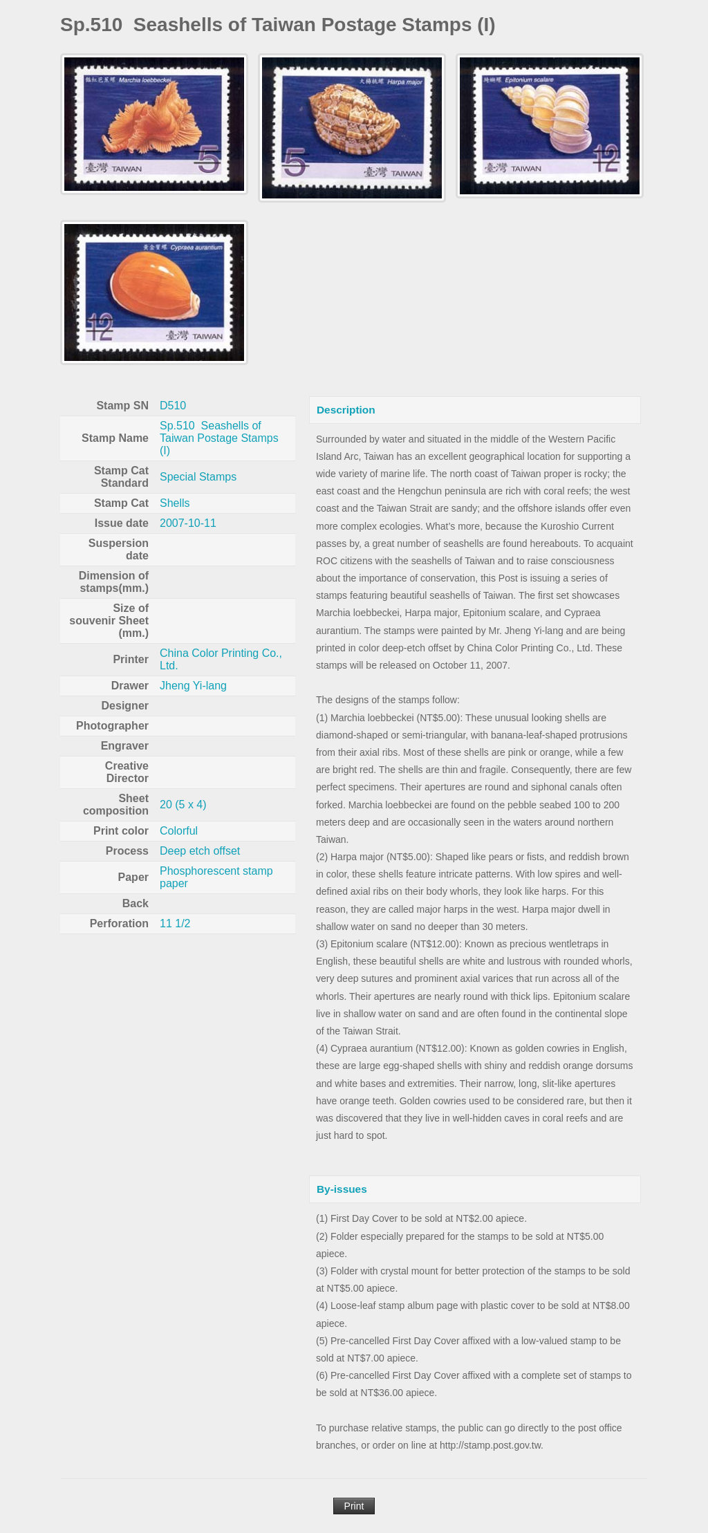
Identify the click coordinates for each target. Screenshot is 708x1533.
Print (354, 1506)
